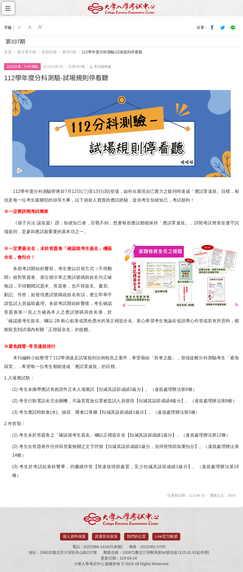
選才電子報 (26, 52)
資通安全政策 (106, 536)
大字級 (40, 27)
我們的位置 (136, 536)
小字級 (19, 27)
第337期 (69, 52)
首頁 (8, 52)
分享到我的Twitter (222, 27)
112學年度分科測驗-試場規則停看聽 (111, 52)
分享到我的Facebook (212, 27)
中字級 (30, 27)
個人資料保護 (74, 536)
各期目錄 (49, 52)
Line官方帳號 (166, 536)
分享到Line (233, 27)
